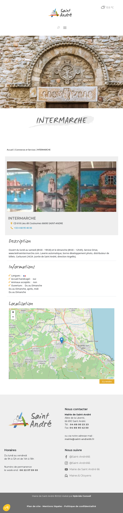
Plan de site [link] (34, 506)
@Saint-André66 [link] (79, 456)
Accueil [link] (10, 149)
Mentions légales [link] (52, 506)
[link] (61, 13)
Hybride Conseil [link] (82, 496)
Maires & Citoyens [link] (80, 475)
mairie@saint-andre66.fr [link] (79, 439)
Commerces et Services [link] (25, 149)
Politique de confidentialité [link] (80, 506)
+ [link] (13, 312)
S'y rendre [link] (107, 381)
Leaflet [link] (110, 378)
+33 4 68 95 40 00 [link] (23, 227)
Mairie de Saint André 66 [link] (84, 469)
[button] (64, 27)
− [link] (13, 317)
